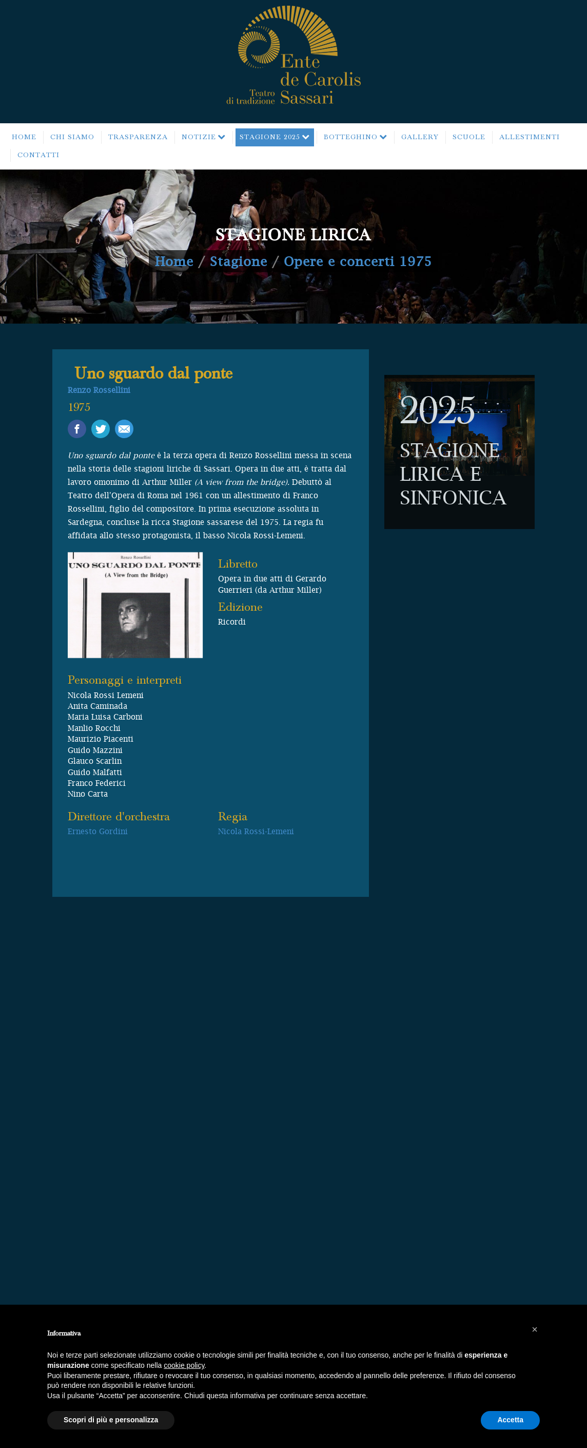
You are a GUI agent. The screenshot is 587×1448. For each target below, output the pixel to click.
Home (174, 261)
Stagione (238, 261)
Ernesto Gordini (98, 831)
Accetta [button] (510, 1420)
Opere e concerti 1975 (358, 261)
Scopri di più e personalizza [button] (111, 1420)
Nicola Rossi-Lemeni (256, 831)
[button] (534, 1329)
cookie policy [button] (184, 1365)
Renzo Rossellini (99, 389)
